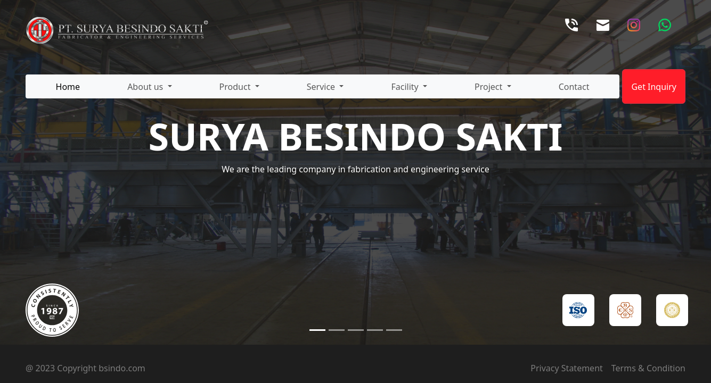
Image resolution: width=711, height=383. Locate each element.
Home (68, 87)
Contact (574, 87)
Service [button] (322, 87)
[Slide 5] (394, 330)
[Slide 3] (356, 330)
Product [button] (236, 87)
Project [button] (489, 87)
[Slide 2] (337, 330)
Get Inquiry (653, 87)
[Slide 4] (375, 330)
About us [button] (146, 87)
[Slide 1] (317, 330)
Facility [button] (405, 87)
